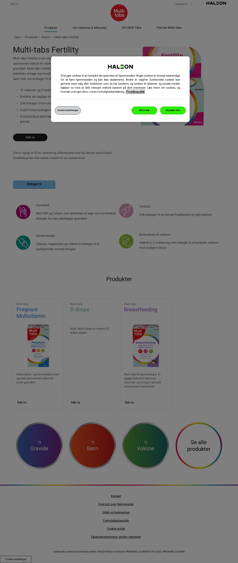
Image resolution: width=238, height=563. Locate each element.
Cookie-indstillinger (67, 110)
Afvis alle (144, 110)
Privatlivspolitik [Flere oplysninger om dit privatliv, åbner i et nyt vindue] (135, 91)
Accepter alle (173, 110)
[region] (120, 89)
